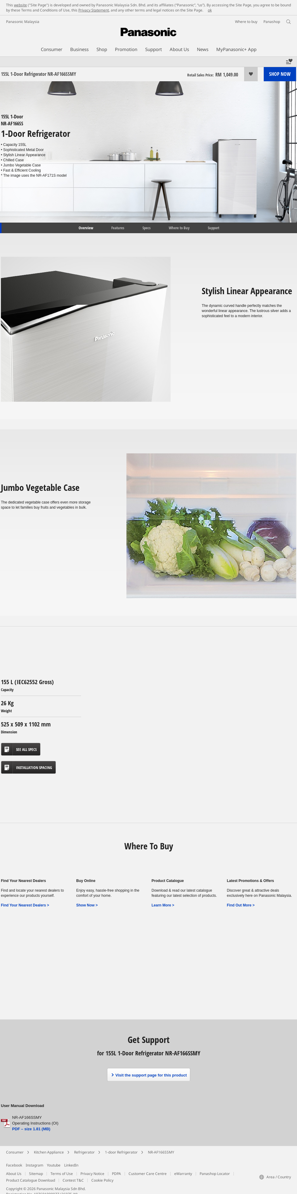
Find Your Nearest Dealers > (25, 905)
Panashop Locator (215, 1173)
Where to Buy (179, 227)
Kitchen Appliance (49, 1152)
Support (213, 227)
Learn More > (163, 905)
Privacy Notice (92, 1173)
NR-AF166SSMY (161, 1152)
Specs (146, 227)
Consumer (15, 1152)
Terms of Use (62, 1173)
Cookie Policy (102, 1180)
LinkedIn (71, 1165)
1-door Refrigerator (121, 1152)
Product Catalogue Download (30, 1180)
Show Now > (87, 905)
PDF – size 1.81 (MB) (31, 1129)
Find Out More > (241, 905)
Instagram (34, 1165)
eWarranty (183, 1173)
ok (210, 10)
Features (117, 227)
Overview (85, 227)
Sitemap (36, 1173)
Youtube (53, 1165)
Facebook (14, 1165)
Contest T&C (73, 1180)
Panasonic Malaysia (22, 21)
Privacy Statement (93, 10)
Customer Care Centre (148, 1173)
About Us (13, 1173)
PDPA (116, 1173)
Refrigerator (84, 1152)
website (20, 5)
